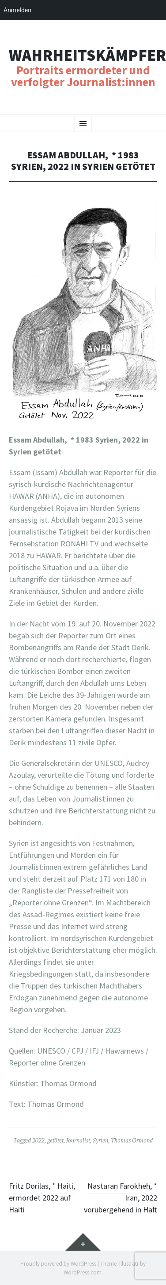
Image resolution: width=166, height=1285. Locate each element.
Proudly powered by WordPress (58, 1263)
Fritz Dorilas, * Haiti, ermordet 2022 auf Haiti (42, 1198)
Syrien (100, 1140)
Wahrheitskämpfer (87, 55)
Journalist (78, 1140)
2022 (38, 1140)
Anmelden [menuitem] (17, 10)
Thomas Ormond (132, 1140)
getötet (55, 1140)
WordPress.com (83, 1272)
